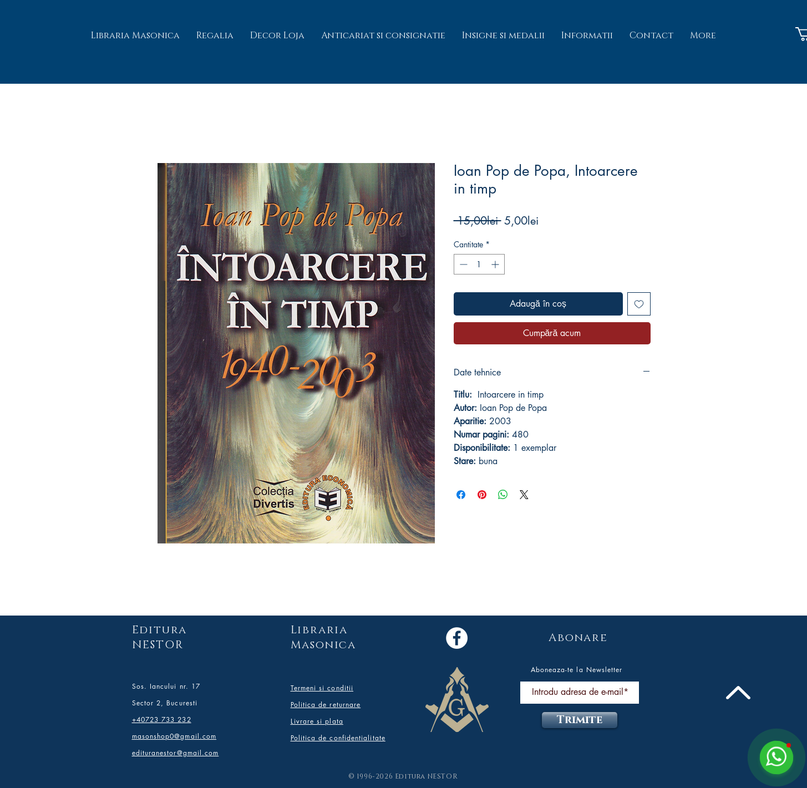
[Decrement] (462, 264)
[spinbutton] (479, 264)
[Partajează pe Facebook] (461, 494)
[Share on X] (524, 494)
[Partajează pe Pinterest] (482, 494)
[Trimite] (579, 720)
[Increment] (496, 264)
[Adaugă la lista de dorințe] (639, 304)
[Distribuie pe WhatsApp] (503, 494)
